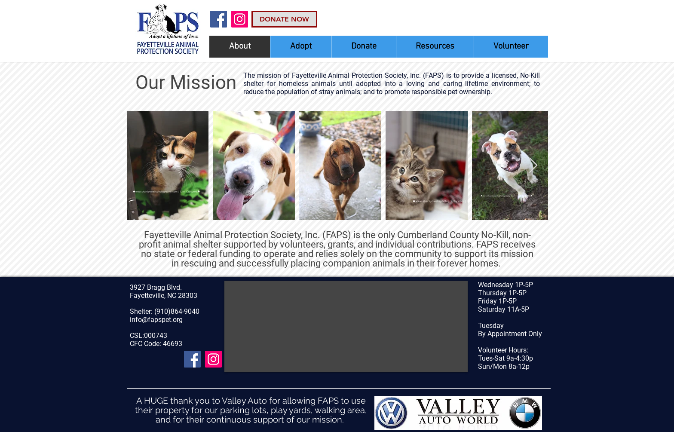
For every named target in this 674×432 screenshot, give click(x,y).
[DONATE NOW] (284, 19)
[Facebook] (218, 19)
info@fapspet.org (156, 320)
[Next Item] (533, 165)
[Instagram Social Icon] (239, 19)
